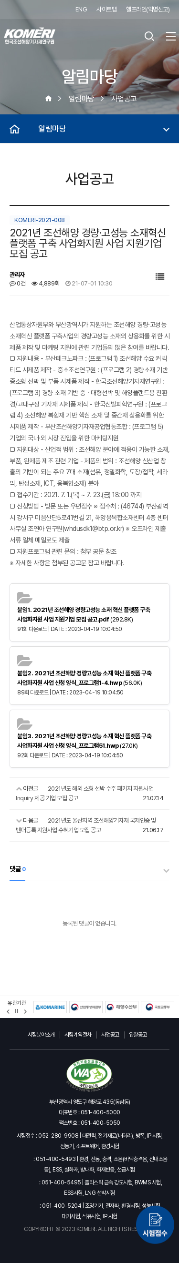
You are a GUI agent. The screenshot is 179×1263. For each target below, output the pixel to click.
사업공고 (110, 1034)
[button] (8, 1011)
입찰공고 (138, 1034)
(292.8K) (83, 614)
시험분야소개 (41, 1034)
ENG (81, 9)
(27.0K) (84, 741)
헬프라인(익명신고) (147, 9)
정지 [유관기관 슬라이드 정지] (16, 1011)
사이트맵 (106, 9)
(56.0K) (84, 678)
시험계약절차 (78, 1034)
